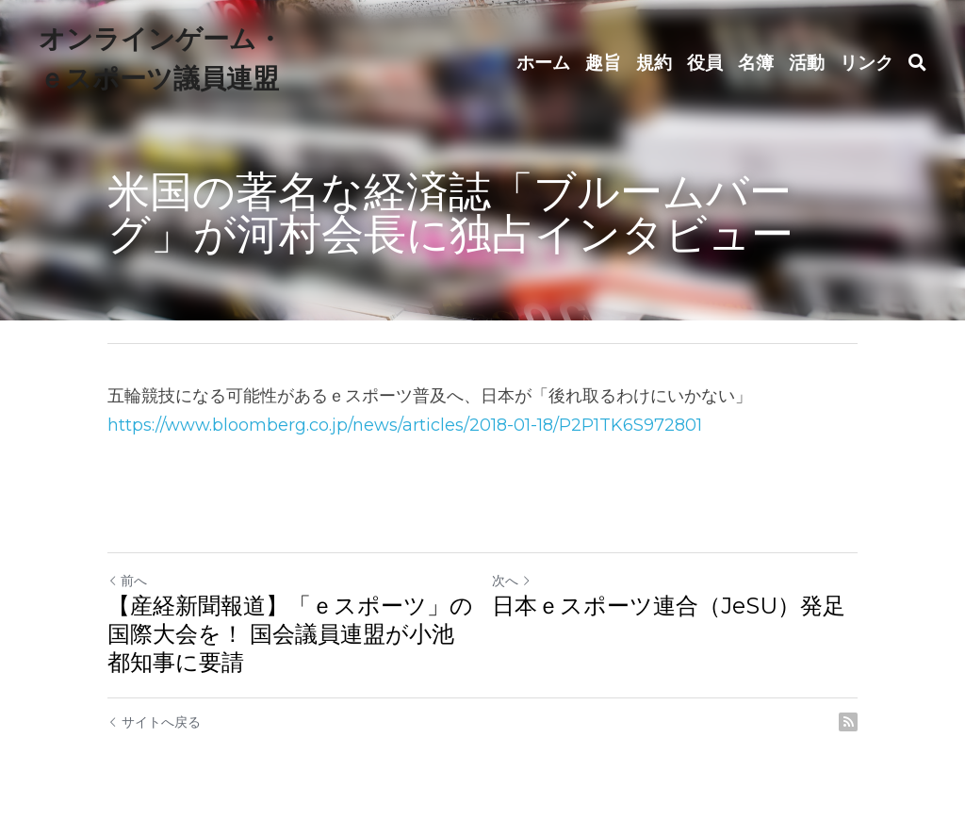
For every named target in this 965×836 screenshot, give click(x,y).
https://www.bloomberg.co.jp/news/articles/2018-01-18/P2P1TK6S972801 (404, 425)
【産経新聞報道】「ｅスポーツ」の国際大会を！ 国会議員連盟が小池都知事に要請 (290, 634)
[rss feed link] (848, 722)
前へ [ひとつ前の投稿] (127, 580)
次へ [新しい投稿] (512, 580)
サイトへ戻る (154, 721)
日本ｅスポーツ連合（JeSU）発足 (668, 605)
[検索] (917, 63)
